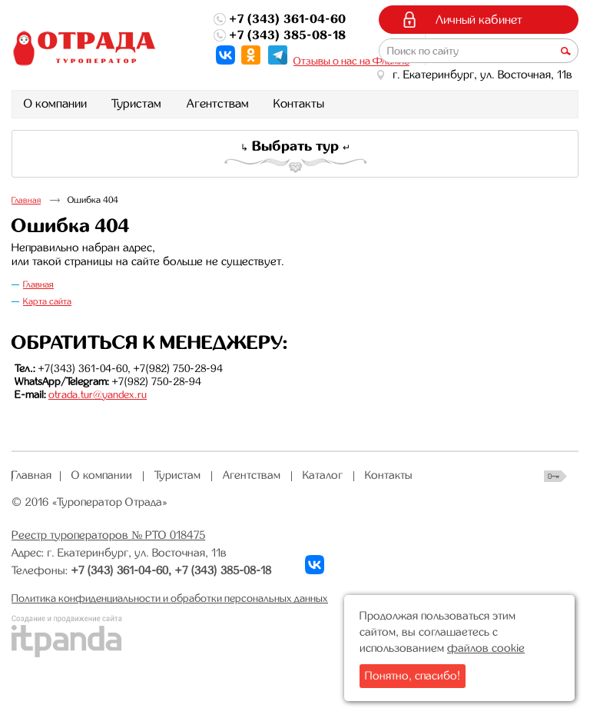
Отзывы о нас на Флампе (351, 61)
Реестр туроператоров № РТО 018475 (108, 535)
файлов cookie (486, 648)
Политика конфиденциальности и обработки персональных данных (170, 598)
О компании (101, 475)
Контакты (389, 475)
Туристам (177, 475)
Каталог (323, 475)
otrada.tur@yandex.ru (97, 394)
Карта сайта (47, 301)
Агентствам (251, 475)
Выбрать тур (295, 146)
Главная (26, 200)
